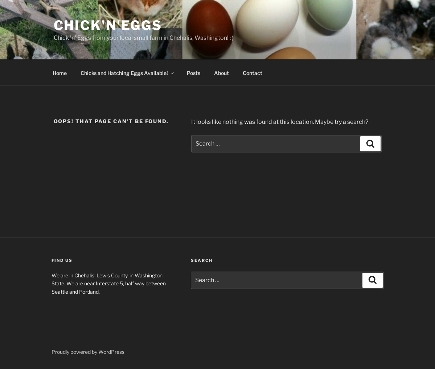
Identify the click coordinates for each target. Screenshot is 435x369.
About (221, 73)
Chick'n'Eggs (108, 25)
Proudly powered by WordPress (88, 352)
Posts (193, 73)
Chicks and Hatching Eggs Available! (128, 73)
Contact (252, 73)
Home (60, 73)
